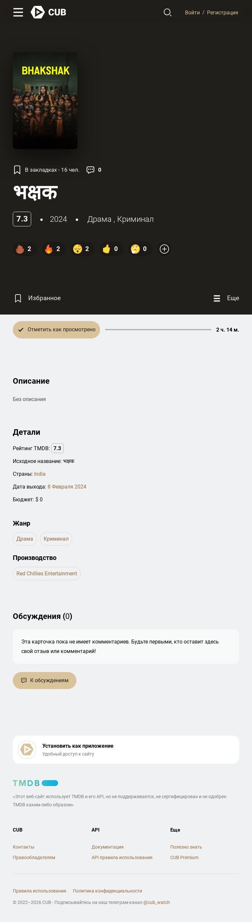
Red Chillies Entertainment (46, 573)
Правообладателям (34, 857)
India (40, 474)
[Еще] (225, 298)
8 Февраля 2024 (67, 487)
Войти (192, 12)
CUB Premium (184, 857)
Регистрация (222, 12)
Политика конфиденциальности (107, 890)
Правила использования (39, 890)
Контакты (23, 847)
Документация (108, 847)
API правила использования (122, 857)
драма (99, 219)
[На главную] (49, 12)
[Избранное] (37, 298)
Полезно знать (186, 847)
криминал (135, 219)
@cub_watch (156, 902)
